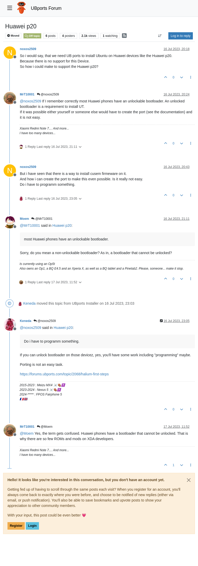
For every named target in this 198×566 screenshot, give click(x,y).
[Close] (189, 480)
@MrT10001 (41, 219)
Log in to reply (181, 36)
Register (16, 526)
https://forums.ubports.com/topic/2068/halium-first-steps (64, 374)
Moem (24, 219)
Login (32, 526)
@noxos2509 (48, 94)
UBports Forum (46, 8)
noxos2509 (28, 49)
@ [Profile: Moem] (27, 433)
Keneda (29, 303)
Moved (13, 35)
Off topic (32, 35)
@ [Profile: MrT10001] (30, 225)
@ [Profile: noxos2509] (30, 101)
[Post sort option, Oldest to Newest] (160, 35)
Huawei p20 (61, 225)
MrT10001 (27, 94)
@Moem (45, 426)
